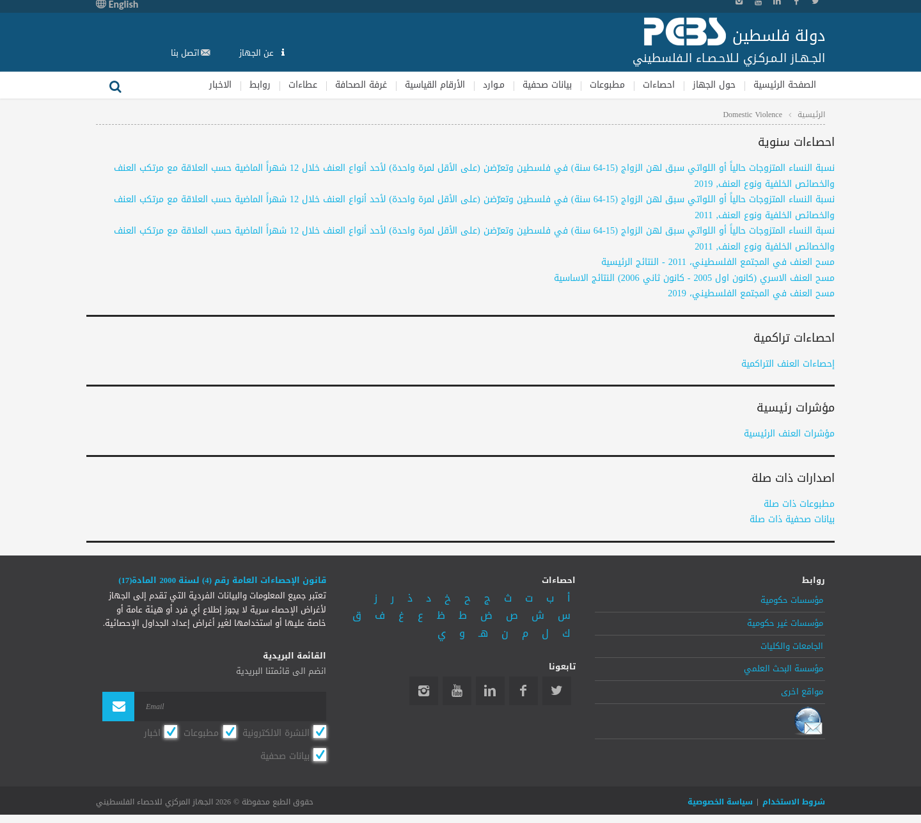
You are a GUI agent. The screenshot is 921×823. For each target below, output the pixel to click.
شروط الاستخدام (793, 802)
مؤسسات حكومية (791, 600)
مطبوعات (607, 84)
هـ (483, 633)
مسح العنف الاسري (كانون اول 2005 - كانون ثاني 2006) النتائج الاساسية (694, 278)
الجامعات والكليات (791, 646)
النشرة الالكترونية (276, 732)
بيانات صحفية (547, 84)
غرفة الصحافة (361, 84)
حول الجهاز (714, 84)
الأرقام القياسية (435, 84)
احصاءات (659, 84)
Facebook (523, 690)
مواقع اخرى (802, 691)
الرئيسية (811, 114)
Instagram (423, 690)
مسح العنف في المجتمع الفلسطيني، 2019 (751, 293)
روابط (260, 84)
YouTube (457, 690)
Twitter (556, 690)
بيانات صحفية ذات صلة (792, 519)
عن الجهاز (257, 53)
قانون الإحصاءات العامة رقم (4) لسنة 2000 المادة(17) (222, 580)
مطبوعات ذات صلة (799, 504)
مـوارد (494, 84)
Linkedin (490, 690)
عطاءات (302, 84)
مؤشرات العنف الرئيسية (789, 433)
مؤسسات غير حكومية (785, 623)
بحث (115, 85)
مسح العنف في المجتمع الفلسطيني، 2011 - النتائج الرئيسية (718, 262)
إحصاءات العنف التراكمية (788, 363)
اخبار (152, 732)
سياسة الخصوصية (720, 802)
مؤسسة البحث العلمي (783, 668)
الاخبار (220, 84)
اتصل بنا (185, 53)
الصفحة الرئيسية (784, 84)
